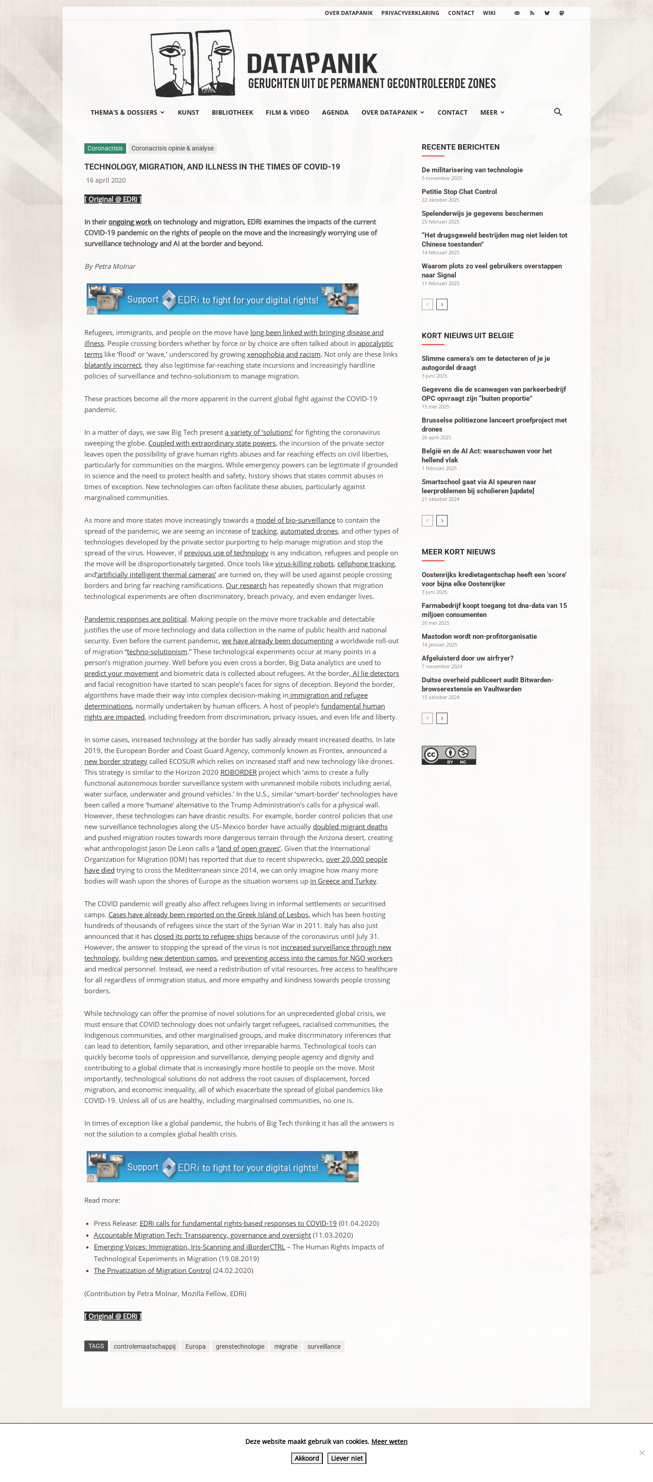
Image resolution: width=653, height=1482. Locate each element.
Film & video (287, 112)
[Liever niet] (641, 1452)
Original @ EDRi (112, 199)
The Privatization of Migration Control (152, 1270)
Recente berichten (461, 146)
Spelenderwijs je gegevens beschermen (482, 213)
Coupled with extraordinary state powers (212, 442)
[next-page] (442, 304)
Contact (461, 13)
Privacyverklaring (410, 13)
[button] (558, 112)
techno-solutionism (157, 651)
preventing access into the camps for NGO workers (313, 957)
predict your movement (121, 673)
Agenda (335, 112)
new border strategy (115, 761)
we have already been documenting (277, 640)
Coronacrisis (105, 148)
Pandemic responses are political (135, 618)
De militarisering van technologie (472, 170)
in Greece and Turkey (343, 880)
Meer (492, 112)
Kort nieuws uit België (468, 335)
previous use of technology (226, 552)
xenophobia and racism (284, 354)
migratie (285, 1346)
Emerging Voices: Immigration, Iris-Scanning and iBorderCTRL (189, 1246)
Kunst (188, 112)
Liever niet (347, 1458)
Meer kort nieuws (458, 551)
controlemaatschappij (144, 1346)
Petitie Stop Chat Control (459, 192)
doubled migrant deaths (350, 826)
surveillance (324, 1346)
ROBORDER (238, 772)
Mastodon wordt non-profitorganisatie (479, 636)
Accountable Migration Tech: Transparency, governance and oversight (202, 1234)
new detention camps (183, 957)
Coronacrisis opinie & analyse (173, 148)
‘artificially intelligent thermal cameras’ (156, 574)
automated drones (309, 530)
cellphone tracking (366, 563)
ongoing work (129, 221)
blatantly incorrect (112, 364)
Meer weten (389, 1441)
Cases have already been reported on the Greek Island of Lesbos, (209, 914)
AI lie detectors (375, 673)
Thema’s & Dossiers (128, 112)
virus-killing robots (304, 563)
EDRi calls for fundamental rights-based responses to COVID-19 (238, 1223)
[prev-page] (427, 304)
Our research (246, 585)
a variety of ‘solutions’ (259, 432)
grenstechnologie (240, 1346)
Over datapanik (349, 13)
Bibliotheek (232, 112)
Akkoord (307, 1458)
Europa (195, 1346)
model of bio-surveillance (295, 520)
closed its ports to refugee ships (203, 936)
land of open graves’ (249, 848)
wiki (489, 13)
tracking (264, 530)
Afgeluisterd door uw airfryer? (467, 658)
